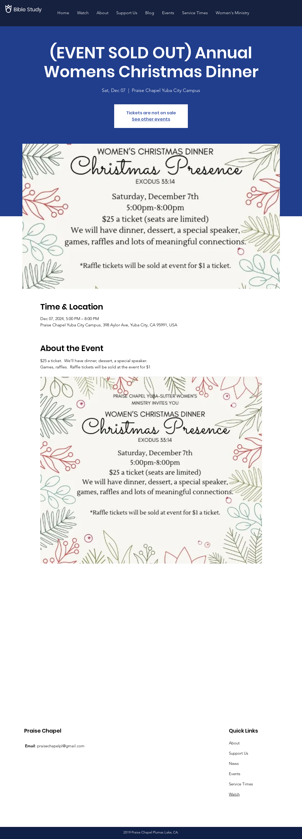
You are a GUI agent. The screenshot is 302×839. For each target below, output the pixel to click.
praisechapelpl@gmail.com (60, 745)
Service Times (241, 783)
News (234, 763)
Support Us (238, 753)
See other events (151, 119)
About (234, 742)
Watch (234, 794)
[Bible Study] (31, 9)
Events (234, 773)
